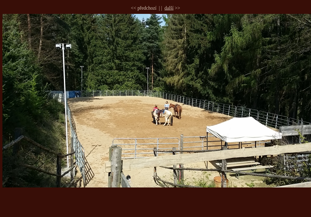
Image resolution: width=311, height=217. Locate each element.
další (169, 8)
